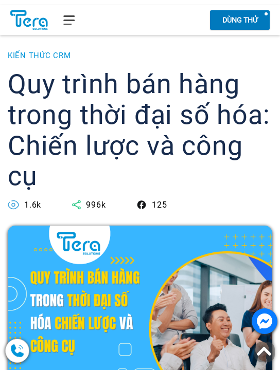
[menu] (69, 20)
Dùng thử (240, 20)
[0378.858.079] (56, 350)
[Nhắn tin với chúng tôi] (264, 321)
